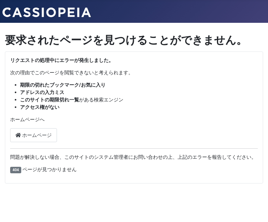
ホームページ (33, 135)
